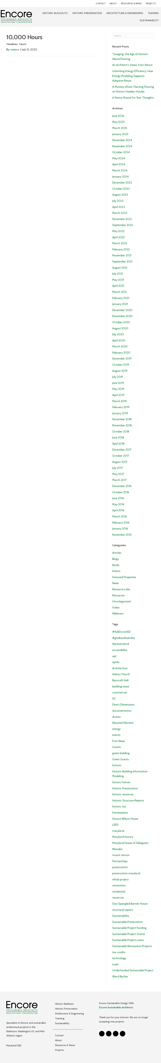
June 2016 (118, 498)
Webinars (118, 613)
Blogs (115, 559)
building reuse (120, 686)
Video (115, 607)
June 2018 (118, 437)
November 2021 (121, 255)
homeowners (120, 812)
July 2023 (117, 201)
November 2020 (122, 316)
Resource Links (121, 589)
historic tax (119, 806)
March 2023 (119, 213)
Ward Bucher (120, 976)
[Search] (133, 35)
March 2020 (120, 346)
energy (116, 729)
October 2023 (121, 188)
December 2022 (122, 219)
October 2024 (121, 152)
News (115, 583)
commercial (119, 692)
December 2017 (121, 449)
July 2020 (118, 334)
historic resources (123, 794)
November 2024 (122, 146)
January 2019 (120, 413)
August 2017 (119, 462)
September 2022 (122, 225)
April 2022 (118, 237)
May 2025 (118, 122)
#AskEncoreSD (121, 631)
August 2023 (120, 194)
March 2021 (119, 292)
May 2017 (118, 474)
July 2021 (117, 273)
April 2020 (118, 340)
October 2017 (120, 456)
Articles (116, 553)
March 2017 (119, 480)
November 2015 (121, 534)
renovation (119, 885)
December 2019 (121, 358)
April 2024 (118, 164)
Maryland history (122, 837)
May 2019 (118, 389)
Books (115, 565)
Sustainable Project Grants (128, 934)
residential (118, 891)
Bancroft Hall (120, 680)
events (116, 735)
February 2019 (120, 407)
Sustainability (120, 916)
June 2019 (118, 383)
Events (116, 571)
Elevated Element (123, 723)
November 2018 (122, 425)
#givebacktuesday (123, 638)
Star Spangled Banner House (129, 903)
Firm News (118, 741)
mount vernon (121, 855)
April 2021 (118, 285)
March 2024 (119, 170)
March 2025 (119, 128)
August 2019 (119, 371)
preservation (120, 867)
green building (121, 753)
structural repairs (122, 910)
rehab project (120, 879)
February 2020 (121, 352)
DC (114, 698)
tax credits (118, 952)
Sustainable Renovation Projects (132, 946)
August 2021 (119, 267)
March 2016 (119, 516)
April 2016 (118, 510)
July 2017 (117, 468)
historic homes (121, 782)
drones (116, 717)
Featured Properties (124, 577)
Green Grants (120, 759)
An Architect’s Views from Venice (132, 65)
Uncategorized (121, 601)
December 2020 (122, 310)
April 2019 (118, 395)
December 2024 (122, 140)
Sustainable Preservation (127, 922)
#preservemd (120, 644)
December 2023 (122, 182)
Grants (116, 747)
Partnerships (120, 861)
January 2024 (120, 176)
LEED (115, 824)
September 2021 (122, 261)
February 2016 (120, 522)
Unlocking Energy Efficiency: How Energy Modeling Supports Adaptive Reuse (132, 75)
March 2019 (119, 401)
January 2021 (120, 304)
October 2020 (121, 322)
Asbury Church (121, 674)
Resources (118, 595)
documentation (121, 710)
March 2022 (119, 243)
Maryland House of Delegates (130, 843)
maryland (118, 831)
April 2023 (118, 207)
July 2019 (117, 377)
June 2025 (118, 116)
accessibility (119, 650)
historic (116, 765)
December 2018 (122, 419)
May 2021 (118, 280)
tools (115, 964)
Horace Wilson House (125, 818)
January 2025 (120, 134)
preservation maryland (126, 873)
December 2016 (121, 486)
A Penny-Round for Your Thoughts (133, 97)
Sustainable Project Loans (128, 940)
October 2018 (120, 431)
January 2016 (120, 528)
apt (114, 656)
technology (119, 958)
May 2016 (118, 504)
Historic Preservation (125, 788)
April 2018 (118, 443)
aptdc (116, 662)
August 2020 (120, 328)
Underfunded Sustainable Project (132, 970)
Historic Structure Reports (128, 800)
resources (118, 897)
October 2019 (120, 364)
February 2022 (121, 249)
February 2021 (120, 298)
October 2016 (120, 492)
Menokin (117, 849)
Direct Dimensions (123, 704)
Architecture (119, 668)
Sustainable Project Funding (129, 928)
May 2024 (118, 158)
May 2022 (118, 231)
